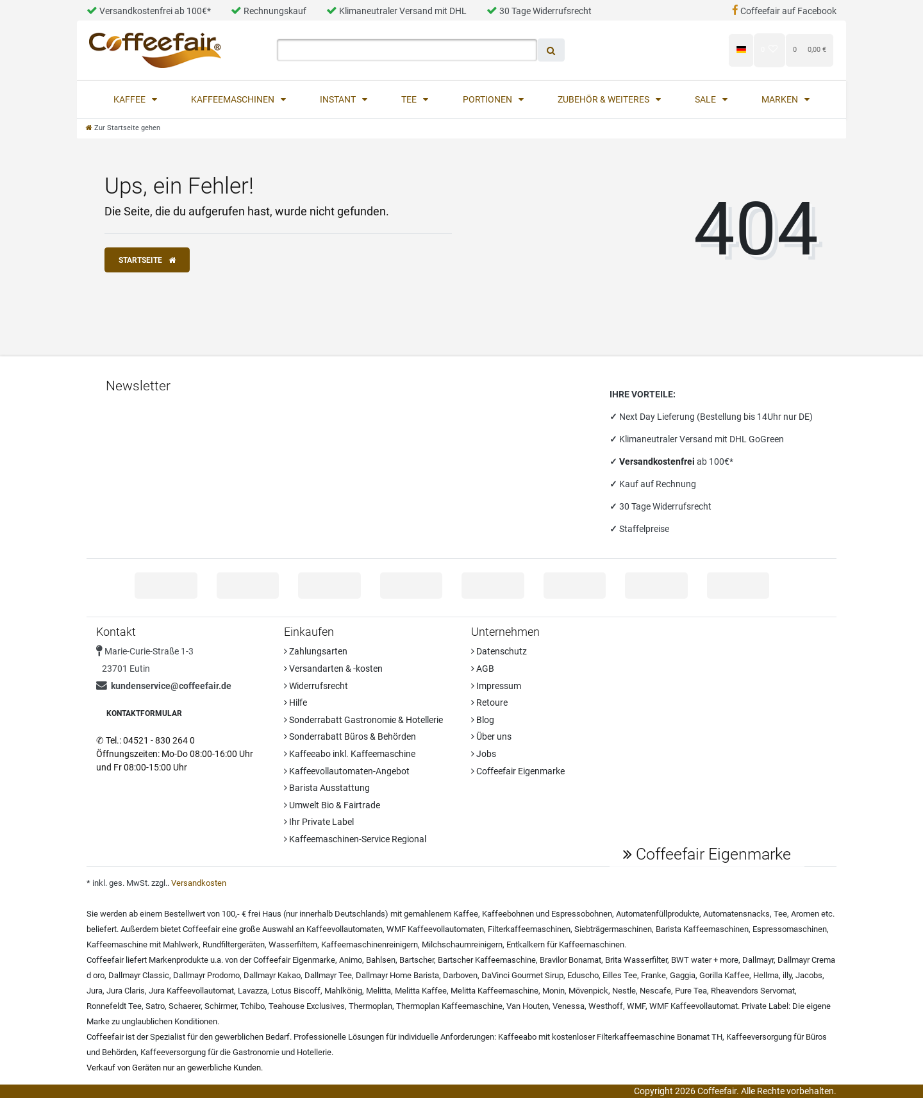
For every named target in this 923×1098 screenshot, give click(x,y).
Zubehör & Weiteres (604, 99)
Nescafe (655, 990)
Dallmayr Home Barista (397, 975)
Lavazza (252, 990)
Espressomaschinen (790, 929)
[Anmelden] (630, 49)
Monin (553, 990)
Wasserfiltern (293, 944)
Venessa (569, 1006)
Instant (339, 99)
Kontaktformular (144, 713)
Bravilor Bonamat (570, 960)
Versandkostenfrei (658, 461)
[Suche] (551, 50)
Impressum (496, 686)
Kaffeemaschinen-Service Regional (355, 839)
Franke (653, 975)
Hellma (766, 975)
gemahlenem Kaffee (441, 914)
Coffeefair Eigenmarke (518, 771)
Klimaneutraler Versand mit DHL (396, 11)
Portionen (488, 99)
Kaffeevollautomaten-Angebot (347, 771)
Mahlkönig (343, 990)
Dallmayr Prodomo (206, 975)
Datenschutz (499, 651)
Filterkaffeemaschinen (529, 929)
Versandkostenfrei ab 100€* (149, 11)
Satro (155, 1006)
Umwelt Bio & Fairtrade (332, 805)
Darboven (460, 975)
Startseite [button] (147, 260)
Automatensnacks (736, 914)
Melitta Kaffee (421, 990)
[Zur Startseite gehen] (123, 128)
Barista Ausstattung (327, 788)
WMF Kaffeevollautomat (693, 1006)
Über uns (491, 736)
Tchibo (252, 1006)
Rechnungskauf (268, 11)
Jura (95, 990)
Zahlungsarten (315, 651)
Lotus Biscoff (295, 990)
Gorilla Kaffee (724, 975)
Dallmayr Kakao (272, 975)
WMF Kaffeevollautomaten (435, 929)
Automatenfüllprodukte (657, 914)
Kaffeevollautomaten (344, 929)
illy (787, 975)
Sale (706, 99)
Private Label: (766, 1006)
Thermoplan (370, 1006)
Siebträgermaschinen (613, 929)
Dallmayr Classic (138, 975)
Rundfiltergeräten (234, 944)
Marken (780, 99)
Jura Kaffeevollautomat (191, 990)
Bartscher (416, 960)
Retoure (489, 702)
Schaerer (185, 1006)
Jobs (483, 754)
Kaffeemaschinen (233, 99)
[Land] (740, 50)
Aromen (805, 914)
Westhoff (605, 1006)
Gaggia (682, 975)
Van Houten (527, 1006)
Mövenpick (588, 990)
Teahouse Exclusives (307, 1006)
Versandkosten (198, 883)
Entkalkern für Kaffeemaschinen (565, 944)
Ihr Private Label (319, 822)
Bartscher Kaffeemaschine (487, 960)
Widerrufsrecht (316, 686)
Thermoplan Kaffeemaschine (449, 1006)
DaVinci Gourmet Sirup (522, 975)
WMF (636, 1006)
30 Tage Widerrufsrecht (539, 11)
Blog (482, 720)
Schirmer (220, 1006)
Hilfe (295, 702)
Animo (350, 960)
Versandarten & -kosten (333, 668)
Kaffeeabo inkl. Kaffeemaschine (349, 754)
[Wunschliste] (769, 49)
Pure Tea (691, 990)
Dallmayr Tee (328, 975)
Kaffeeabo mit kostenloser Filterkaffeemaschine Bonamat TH (610, 1037)
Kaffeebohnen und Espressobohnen (547, 914)
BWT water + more (704, 960)
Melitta (378, 990)
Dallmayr (758, 960)
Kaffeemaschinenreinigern (369, 944)
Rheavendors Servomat (753, 990)
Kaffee (130, 99)
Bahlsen (380, 960)
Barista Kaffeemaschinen (702, 929)
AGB (482, 668)
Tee (410, 99)
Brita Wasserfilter (636, 960)
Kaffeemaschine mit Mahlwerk (143, 944)
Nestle (624, 990)
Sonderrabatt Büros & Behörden (350, 736)
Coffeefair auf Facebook (784, 11)
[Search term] (407, 50)
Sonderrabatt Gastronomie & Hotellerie (363, 720)
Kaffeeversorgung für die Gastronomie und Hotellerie (235, 1052)
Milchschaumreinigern (462, 944)
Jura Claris (125, 990)
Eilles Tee (620, 975)
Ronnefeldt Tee (114, 1006)
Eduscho (583, 975)
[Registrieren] (695, 49)
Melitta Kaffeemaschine (494, 990)
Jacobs (808, 975)
